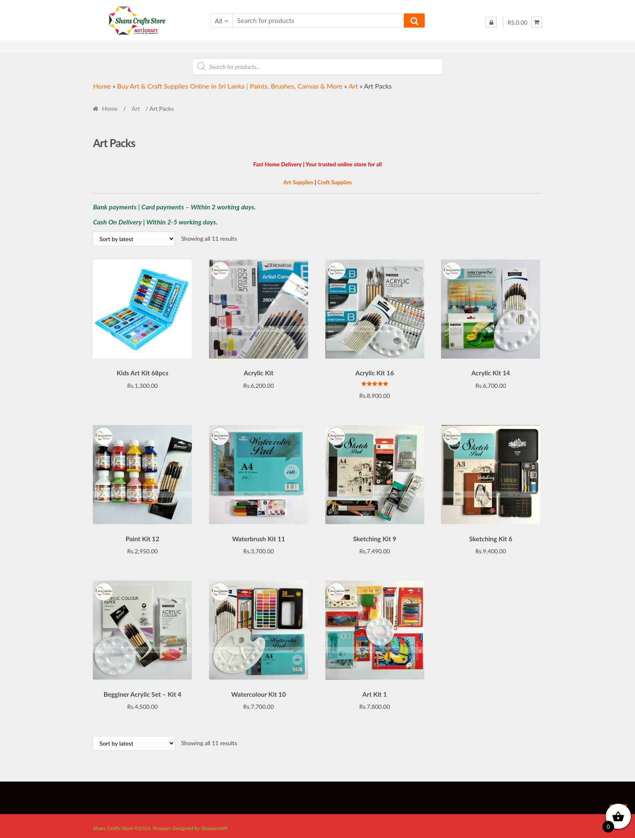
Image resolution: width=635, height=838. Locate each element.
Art (353, 86)
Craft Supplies (334, 182)
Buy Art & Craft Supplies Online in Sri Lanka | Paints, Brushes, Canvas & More (229, 86)
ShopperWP (214, 824)
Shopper (162, 824)
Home (102, 86)
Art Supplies (298, 182)
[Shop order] (134, 239)
